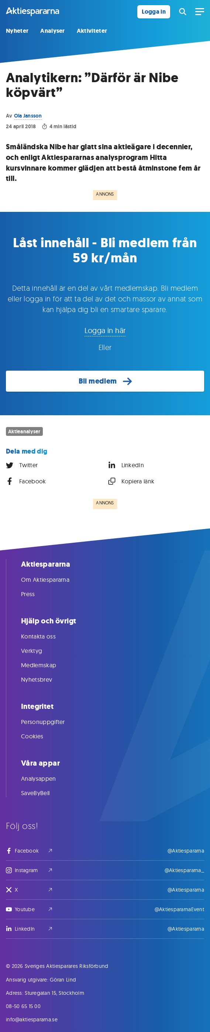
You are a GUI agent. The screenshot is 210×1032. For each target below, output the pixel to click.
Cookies (39, 736)
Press (35, 594)
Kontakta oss (45, 636)
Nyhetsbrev (44, 679)
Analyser (52, 31)
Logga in (154, 11)
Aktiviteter (92, 31)
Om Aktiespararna (52, 579)
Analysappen (46, 778)
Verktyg (39, 650)
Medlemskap (46, 665)
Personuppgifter (50, 721)
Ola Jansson (28, 115)
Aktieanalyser (24, 431)
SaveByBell (42, 793)
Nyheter (17, 31)
